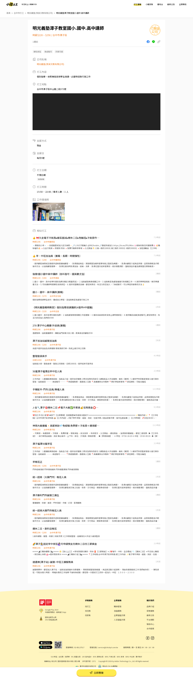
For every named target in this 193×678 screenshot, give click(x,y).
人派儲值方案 (119, 619)
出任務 (61, 656)
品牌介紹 (150, 606)
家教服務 (150, 610)
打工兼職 (137, 4)
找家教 (88, 615)
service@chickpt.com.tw (108, 647)
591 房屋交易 (76, 656)
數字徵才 (139, 656)
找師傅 (67, 656)
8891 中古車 (129, 656)
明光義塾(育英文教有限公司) (40, 13)
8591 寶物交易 (98, 656)
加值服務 (117, 610)
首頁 (8, 13)
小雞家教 (149, 4)
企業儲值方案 (119, 615)
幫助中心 (150, 624)
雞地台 (160, 4)
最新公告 (171, 4)
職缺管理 (117, 606)
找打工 (88, 606)
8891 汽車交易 (110, 656)
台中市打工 (19, 13)
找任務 (88, 610)
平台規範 (150, 619)
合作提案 (150, 628)
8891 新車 (120, 656)
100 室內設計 (87, 656)
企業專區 (183, 4)
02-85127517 (79, 647)
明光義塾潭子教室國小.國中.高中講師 (72, 13)
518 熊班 (54, 656)
